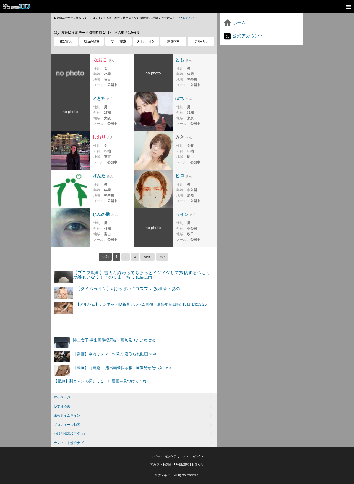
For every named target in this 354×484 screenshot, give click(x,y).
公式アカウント (243, 35)
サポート (157, 456)
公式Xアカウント (177, 456)
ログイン (188, 17)
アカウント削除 (160, 464)
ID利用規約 (181, 464)
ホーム (234, 22)
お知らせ (198, 464)
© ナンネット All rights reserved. (177, 475)
